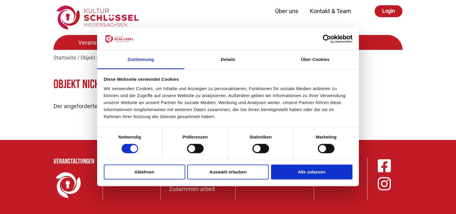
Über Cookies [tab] (315, 59)
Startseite (65, 58)
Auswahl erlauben (228, 171)
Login (388, 11)
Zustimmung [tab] (141, 59)
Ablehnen (144, 171)
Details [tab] (228, 59)
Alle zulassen (311, 171)
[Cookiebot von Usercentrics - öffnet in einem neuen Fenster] (327, 39)
